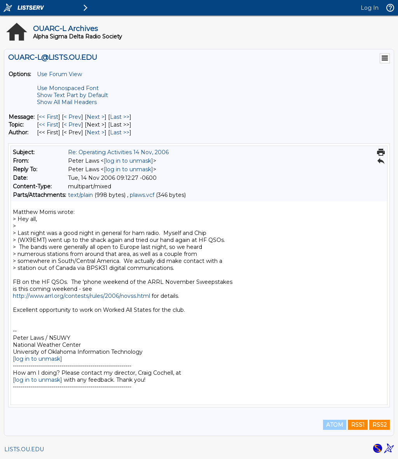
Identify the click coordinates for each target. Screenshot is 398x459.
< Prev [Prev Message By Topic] (72, 124)
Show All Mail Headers (67, 102)
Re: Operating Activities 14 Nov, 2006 (118, 152)
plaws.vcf (142, 194)
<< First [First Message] (48, 116)
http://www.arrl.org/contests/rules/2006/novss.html (81, 295)
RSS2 (379, 424)
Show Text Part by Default (72, 95)
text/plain (80, 194)
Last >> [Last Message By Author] (119, 132)
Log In (370, 7)
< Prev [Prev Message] (72, 116)
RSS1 (358, 424)
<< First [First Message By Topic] (48, 124)
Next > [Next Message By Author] (96, 132)
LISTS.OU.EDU (24, 449)
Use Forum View (59, 74)
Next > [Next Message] (96, 116)
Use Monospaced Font (68, 88)
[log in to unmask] (128, 160)
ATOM (334, 424)
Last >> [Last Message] (119, 116)
